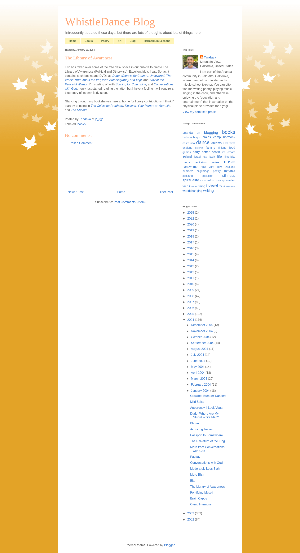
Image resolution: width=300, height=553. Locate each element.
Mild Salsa (197, 401)
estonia (199, 147)
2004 (191, 319)
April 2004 (198, 372)
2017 (191, 242)
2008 (191, 296)
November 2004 (202, 331)
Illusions (130, 105)
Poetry (105, 40)
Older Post (165, 192)
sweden (230, 180)
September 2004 (202, 343)
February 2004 (201, 384)
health (216, 152)
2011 (191, 278)
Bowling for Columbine (131, 84)
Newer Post (76, 192)
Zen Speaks (79, 110)
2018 (191, 236)
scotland (188, 175)
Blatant (195, 423)
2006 (191, 308)
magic (187, 162)
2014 (191, 260)
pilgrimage (203, 171)
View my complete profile (200, 112)
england (187, 147)
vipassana (229, 186)
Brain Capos (198, 498)
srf (201, 180)
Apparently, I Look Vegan (207, 407)
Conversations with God (206, 462)
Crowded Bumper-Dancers (208, 395)
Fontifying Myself (201, 492)
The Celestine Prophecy (107, 105)
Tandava (210, 57)
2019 (191, 230)
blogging (211, 133)
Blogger (169, 545)
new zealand (226, 166)
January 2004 (200, 390)
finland (222, 147)
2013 (191, 266)
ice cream (228, 152)
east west (229, 143)
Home (72, 40)
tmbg (202, 186)
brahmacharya (191, 137)
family (210, 147)
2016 (191, 248)
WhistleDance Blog (110, 21)
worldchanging (192, 190)
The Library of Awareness (207, 486)
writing (208, 191)
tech (185, 186)
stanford (209, 180)
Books (89, 40)
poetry (217, 171)
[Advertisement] (120, 169)
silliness (228, 176)
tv (220, 186)
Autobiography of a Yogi (125, 80)
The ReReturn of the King (207, 441)
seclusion (207, 175)
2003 (191, 513)
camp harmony (224, 137)
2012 (191, 272)
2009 (191, 290)
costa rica (189, 143)
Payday (195, 456)
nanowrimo (190, 166)
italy (205, 156)
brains (206, 137)
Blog (133, 40)
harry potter (201, 152)
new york (207, 166)
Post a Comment (81, 143)
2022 (191, 218)
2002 (191, 519)
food (232, 147)
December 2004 (202, 325)
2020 (191, 224)
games (187, 152)
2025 (191, 212)
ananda (188, 132)
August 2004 (200, 348)
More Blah (197, 474)
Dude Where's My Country (130, 75)
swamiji (221, 180)
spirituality (191, 180)
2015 (191, 254)
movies (214, 162)
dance (203, 142)
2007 (191, 302)
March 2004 (199, 378)
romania (229, 171)
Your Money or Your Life (154, 105)
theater (193, 186)
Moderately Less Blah (205, 468)
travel (212, 185)
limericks (229, 156)
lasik (212, 156)
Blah (193, 480)
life (219, 156)
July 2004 (198, 354)
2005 (191, 313)
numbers (188, 171)
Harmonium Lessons (157, 40)
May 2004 (198, 366)
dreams (216, 143)
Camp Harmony (201, 504)
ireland (187, 156)
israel (197, 156)
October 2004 (200, 337)
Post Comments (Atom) (130, 202)
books (81, 124)
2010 (191, 284)
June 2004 (198, 360)
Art (119, 40)
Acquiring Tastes (201, 429)
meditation (200, 162)
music (228, 161)
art (198, 132)
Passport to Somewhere (206, 435)
